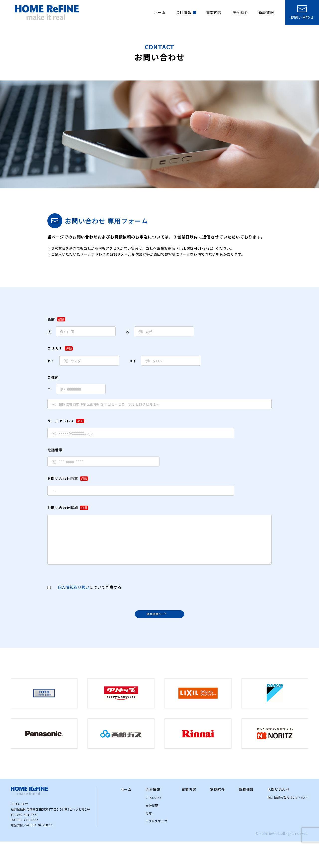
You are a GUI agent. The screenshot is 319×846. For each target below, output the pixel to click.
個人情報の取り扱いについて (288, 802)
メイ (165, 361)
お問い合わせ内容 (67, 478)
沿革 (149, 818)
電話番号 (55, 450)
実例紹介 (240, 12)
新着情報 (266, 12)
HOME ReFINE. (269, 838)
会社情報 (186, 12)
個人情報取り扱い (73, 587)
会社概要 (152, 810)
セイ (83, 361)
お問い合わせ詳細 (67, 508)
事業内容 (214, 12)
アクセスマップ (156, 825)
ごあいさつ (153, 802)
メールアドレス (65, 421)
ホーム (160, 12)
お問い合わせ (279, 793)
